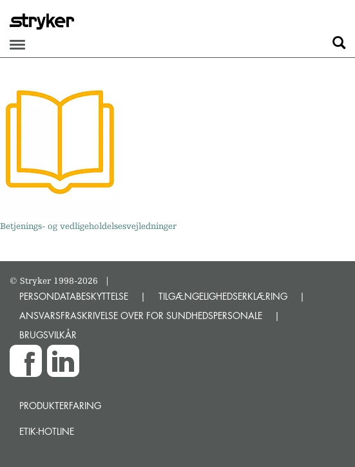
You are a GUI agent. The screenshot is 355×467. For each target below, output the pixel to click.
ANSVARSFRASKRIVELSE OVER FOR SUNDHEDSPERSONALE (140, 315)
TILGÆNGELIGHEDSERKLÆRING (222, 296)
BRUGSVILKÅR (48, 335)
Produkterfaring (60, 405)
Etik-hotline (46, 431)
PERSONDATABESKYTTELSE (73, 296)
